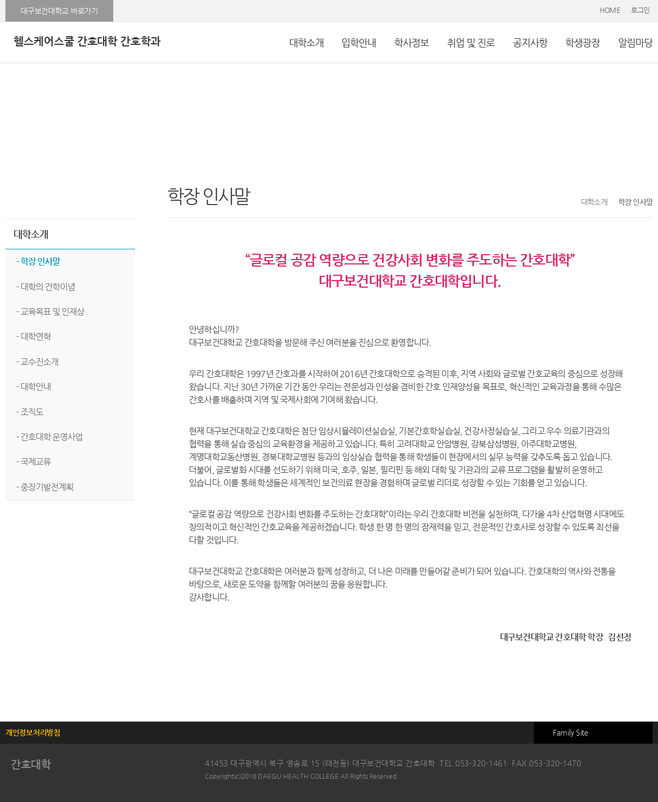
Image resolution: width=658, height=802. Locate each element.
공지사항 (530, 42)
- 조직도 (29, 412)
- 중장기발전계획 (44, 487)
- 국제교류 (33, 462)
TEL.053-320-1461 (473, 763)
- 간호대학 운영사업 (49, 437)
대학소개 (306, 42)
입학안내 (358, 42)
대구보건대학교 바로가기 (59, 10)
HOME (610, 10)
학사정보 (411, 42)
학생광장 (582, 42)
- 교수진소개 (37, 362)
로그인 (640, 10)
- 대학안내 (33, 387)
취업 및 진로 (471, 42)
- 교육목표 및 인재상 (50, 312)
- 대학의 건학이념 (45, 287)
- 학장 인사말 (38, 261)
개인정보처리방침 (32, 732)
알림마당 (635, 42)
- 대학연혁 (33, 336)
